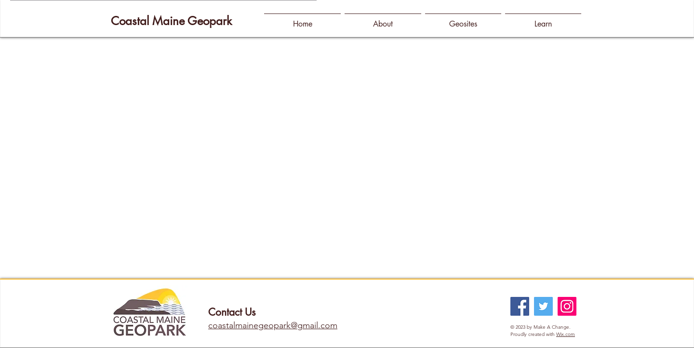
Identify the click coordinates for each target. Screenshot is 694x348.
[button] (383, 19)
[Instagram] (567, 306)
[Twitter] (543, 306)
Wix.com (565, 334)
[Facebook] (519, 306)
